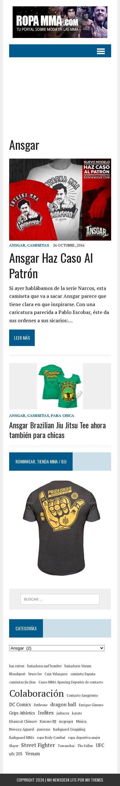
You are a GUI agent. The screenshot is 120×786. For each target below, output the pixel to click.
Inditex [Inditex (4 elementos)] (46, 712)
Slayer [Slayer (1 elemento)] (13, 746)
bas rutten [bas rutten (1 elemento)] (16, 666)
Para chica (62, 415)
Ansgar (17, 245)
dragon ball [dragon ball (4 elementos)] (63, 704)
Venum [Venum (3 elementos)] (32, 754)
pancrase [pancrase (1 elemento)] (43, 729)
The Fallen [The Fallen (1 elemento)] (85, 746)
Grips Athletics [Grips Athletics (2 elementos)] (22, 713)
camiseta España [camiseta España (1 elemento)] (82, 674)
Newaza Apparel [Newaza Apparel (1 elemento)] (21, 729)
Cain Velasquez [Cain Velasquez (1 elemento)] (56, 674)
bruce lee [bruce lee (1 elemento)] (35, 674)
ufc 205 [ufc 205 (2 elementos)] (15, 754)
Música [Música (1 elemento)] (81, 721)
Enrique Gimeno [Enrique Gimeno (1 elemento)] (91, 705)
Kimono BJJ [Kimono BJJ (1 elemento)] (48, 721)
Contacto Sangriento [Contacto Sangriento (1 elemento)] (82, 695)
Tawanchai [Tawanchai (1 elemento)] (66, 746)
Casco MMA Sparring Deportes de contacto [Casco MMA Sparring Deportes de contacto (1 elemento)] (71, 682)
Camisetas (38, 245)
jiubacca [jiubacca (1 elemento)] (63, 713)
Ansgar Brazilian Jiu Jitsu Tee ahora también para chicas (57, 429)
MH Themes (94, 780)
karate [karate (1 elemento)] (77, 713)
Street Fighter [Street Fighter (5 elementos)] (38, 745)
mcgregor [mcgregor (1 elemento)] (66, 721)
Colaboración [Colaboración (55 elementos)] (36, 693)
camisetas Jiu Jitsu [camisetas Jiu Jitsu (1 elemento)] (22, 682)
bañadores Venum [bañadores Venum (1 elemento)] (77, 666)
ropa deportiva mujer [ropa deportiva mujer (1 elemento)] (84, 737)
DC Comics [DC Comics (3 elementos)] (20, 704)
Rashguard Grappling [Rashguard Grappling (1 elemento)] (69, 729)
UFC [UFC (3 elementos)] (100, 745)
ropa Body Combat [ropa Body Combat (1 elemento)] (51, 737)
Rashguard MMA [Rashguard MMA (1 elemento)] (21, 737)
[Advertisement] (60, 92)
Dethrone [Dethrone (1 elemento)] (40, 705)
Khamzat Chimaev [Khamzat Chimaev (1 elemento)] (23, 721)
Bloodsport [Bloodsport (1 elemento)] (17, 674)
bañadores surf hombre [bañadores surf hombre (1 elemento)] (44, 666)
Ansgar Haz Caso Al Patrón (51, 265)
